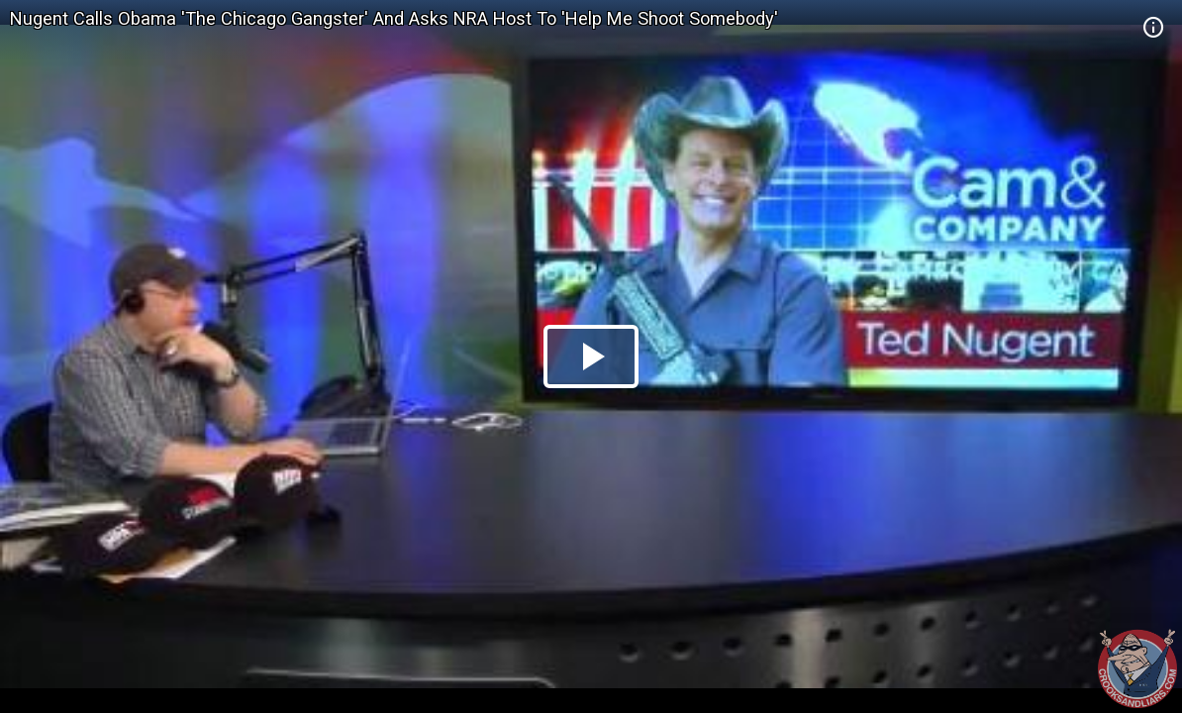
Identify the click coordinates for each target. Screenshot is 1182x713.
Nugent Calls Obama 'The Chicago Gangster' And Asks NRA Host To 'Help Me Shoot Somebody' (394, 18)
